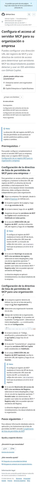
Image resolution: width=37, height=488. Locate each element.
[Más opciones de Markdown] (21, 97)
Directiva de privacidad (8, 452)
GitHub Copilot (9, 19)
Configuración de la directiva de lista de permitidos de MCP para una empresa (18, 170)
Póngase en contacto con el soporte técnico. (17, 464)
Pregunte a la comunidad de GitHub (14, 461)
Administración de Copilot (13, 21)
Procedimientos (21, 19)
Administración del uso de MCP (15, 23)
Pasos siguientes (12, 419)
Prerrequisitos (11, 146)
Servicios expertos (20, 481)
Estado (4, 481)
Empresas (13, 199)
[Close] (31, 3)
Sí (5, 449)
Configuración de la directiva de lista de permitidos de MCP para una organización (18, 290)
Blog (28, 481)
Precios (9, 481)
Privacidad (26, 478)
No (12, 449)
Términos (19, 478)
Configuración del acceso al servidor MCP (18, 25)
